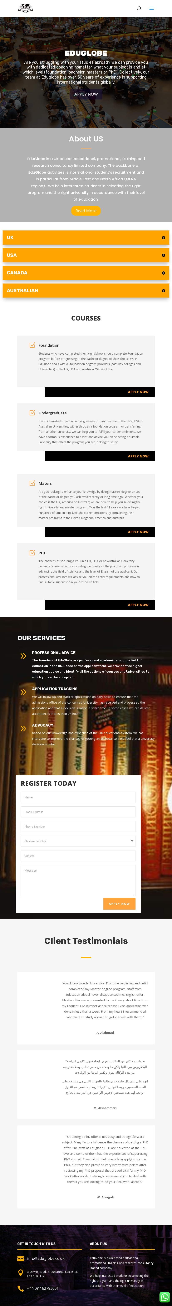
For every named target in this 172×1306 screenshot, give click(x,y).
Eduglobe (86, 58)
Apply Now (86, 99)
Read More (86, 211)
